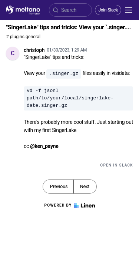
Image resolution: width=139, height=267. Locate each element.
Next (84, 186)
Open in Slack (116, 165)
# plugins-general (23, 36)
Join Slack (108, 10)
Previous (59, 186)
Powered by (69, 205)
